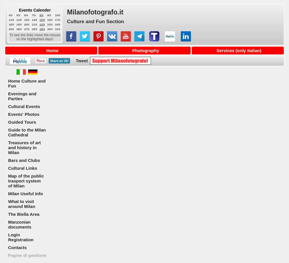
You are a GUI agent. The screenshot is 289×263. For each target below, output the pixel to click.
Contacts (17, 247)
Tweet (82, 60)
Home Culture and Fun (27, 83)
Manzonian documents (19, 224)
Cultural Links (22, 168)
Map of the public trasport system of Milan (26, 180)
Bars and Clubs (24, 160)
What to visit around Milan (21, 204)
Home (52, 50)
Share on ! (59, 61)
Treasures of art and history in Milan (24, 147)
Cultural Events (24, 106)
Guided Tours (22, 122)
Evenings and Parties (22, 96)
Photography (145, 50)
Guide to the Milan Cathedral (27, 132)
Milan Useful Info (25, 193)
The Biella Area (23, 214)
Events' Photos (23, 114)
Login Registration (21, 237)
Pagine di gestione (27, 255)
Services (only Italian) (238, 50)
